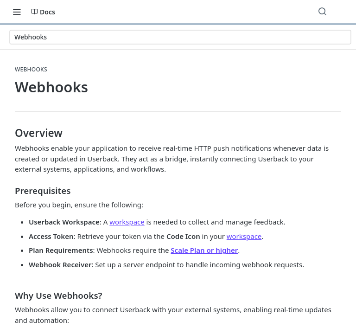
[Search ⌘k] (322, 11)
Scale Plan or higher (204, 250)
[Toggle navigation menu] (16, 11)
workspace (127, 221)
